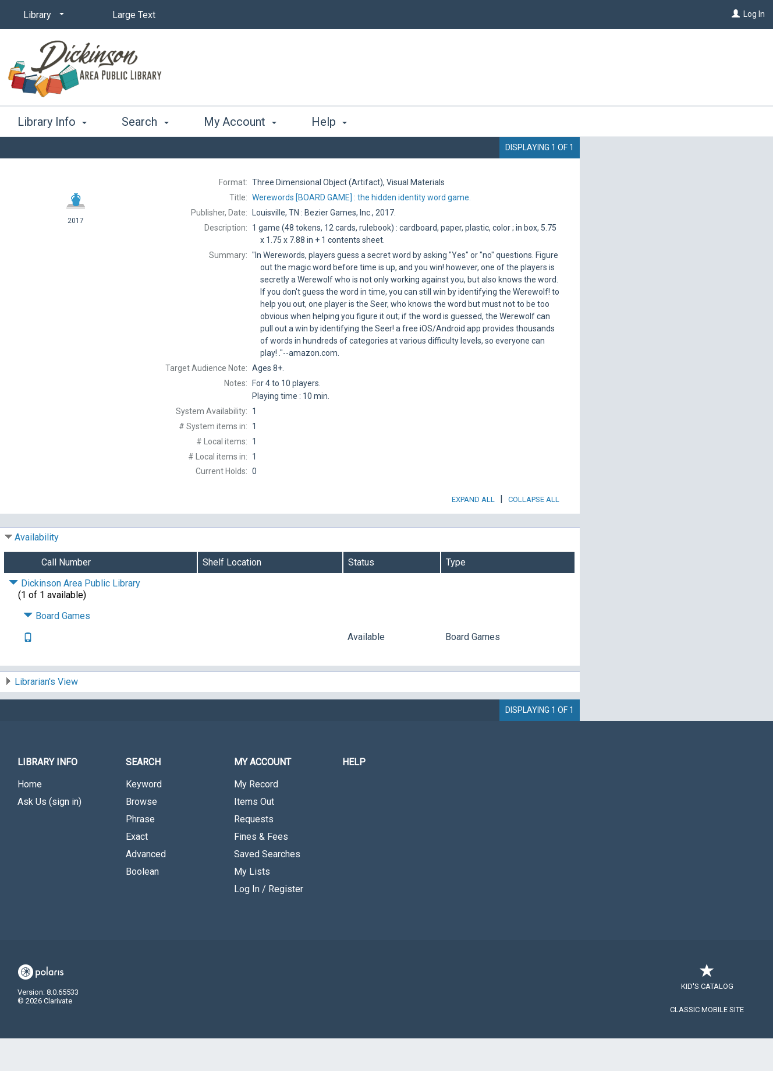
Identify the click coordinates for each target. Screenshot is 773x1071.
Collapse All (533, 532)
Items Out (254, 834)
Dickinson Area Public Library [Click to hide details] (74, 615)
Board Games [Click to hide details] (56, 648)
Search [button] (145, 122)
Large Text (133, 14)
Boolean (142, 904)
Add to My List (674, 179)
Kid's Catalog (707, 1013)
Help (354, 794)
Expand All (473, 532)
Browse (141, 834)
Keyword (144, 816)
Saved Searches (267, 886)
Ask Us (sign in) (49, 834)
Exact (137, 869)
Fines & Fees (261, 869)
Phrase (140, 851)
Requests (254, 851)
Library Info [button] (52, 122)
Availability (37, 569)
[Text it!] (28, 670)
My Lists (252, 904)
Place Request (649, 154)
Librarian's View (46, 714)
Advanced (146, 886)
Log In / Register (268, 921)
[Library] (41, 15)
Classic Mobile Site (707, 1042)
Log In (754, 14)
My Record (256, 816)
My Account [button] (240, 122)
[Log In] (736, 14)
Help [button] (329, 122)
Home (29, 816)
